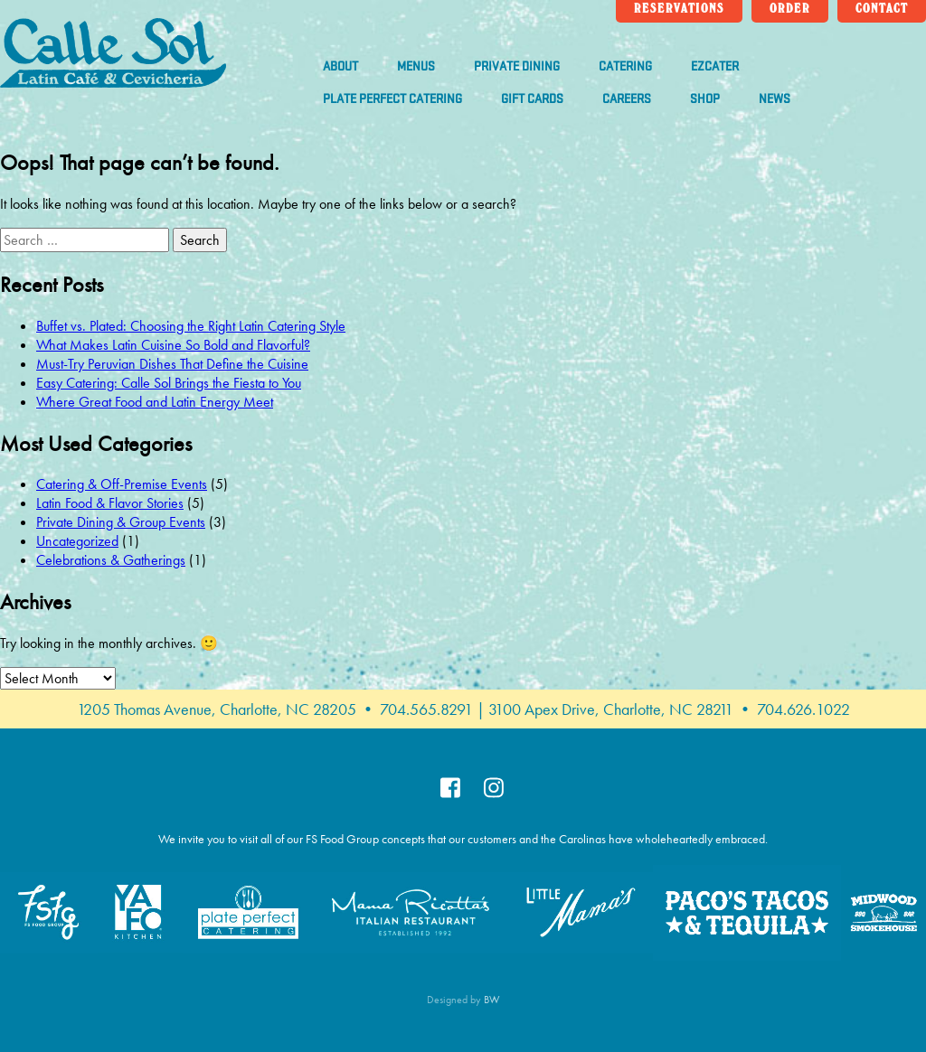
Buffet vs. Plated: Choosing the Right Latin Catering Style (190, 325)
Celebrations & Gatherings (110, 559)
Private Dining (517, 66)
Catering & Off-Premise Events (121, 483)
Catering (625, 66)
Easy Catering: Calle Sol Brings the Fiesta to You (168, 382)
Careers (626, 99)
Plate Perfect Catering (392, 99)
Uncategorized (77, 540)
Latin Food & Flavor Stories (110, 502)
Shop (705, 99)
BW (492, 999)
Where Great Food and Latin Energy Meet (154, 401)
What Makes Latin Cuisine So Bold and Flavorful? (173, 344)
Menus (416, 66)
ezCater (715, 66)
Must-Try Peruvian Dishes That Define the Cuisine (172, 363)
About (340, 66)
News (774, 99)
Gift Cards (532, 99)
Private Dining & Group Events (120, 521)
